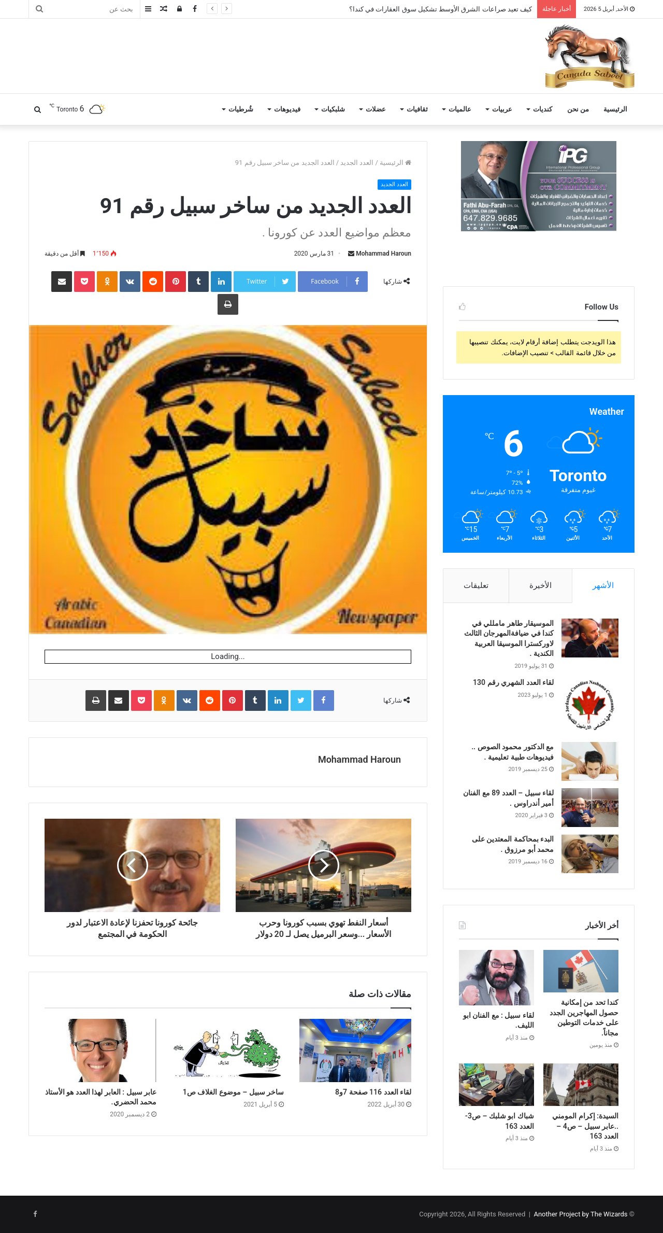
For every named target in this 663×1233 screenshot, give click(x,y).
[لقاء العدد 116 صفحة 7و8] (355, 1050)
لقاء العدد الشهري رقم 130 (513, 682)
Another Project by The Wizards (580, 1214)
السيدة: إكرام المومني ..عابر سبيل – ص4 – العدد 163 (585, 1126)
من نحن (578, 109)
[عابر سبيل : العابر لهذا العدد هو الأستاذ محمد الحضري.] (100, 1050)
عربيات (502, 109)
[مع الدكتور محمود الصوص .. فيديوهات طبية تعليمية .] (589, 761)
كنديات (542, 109)
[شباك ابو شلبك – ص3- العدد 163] (496, 1084)
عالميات (460, 109)
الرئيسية (615, 109)
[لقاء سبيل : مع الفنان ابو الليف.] (496, 977)
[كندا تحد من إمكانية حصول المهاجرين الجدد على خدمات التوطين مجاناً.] (580, 971)
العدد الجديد (356, 162)
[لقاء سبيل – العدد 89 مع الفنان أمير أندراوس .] (589, 807)
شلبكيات (333, 109)
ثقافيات (417, 109)
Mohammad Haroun (383, 253)
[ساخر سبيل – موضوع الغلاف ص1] (228, 1050)
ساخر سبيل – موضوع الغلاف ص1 (233, 1092)
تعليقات (476, 585)
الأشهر (603, 585)
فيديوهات (287, 109)
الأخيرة (540, 585)
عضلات (376, 109)
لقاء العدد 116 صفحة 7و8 (373, 1092)
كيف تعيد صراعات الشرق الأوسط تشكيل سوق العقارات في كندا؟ (440, 9)
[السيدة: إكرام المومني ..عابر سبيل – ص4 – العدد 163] (580, 1084)
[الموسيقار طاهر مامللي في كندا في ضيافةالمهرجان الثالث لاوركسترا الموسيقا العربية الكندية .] (589, 638)
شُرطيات (240, 109)
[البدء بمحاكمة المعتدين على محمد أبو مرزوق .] (589, 853)
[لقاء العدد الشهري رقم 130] (589, 706)
